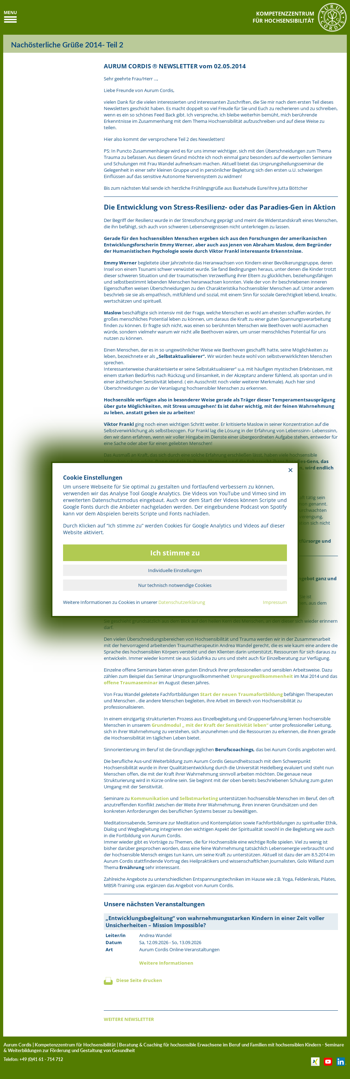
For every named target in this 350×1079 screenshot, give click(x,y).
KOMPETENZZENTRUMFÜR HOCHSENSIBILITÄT (283, 17)
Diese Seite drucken (139, 980)
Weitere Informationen (166, 963)
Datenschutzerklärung (181, 602)
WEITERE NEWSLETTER (129, 1019)
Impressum (275, 602)
